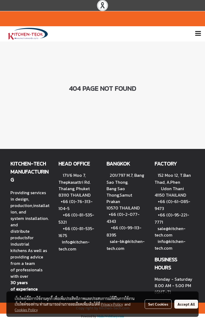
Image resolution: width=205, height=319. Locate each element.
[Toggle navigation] (198, 34)
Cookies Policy (26, 309)
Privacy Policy (112, 304)
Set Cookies (158, 304)
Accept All (186, 304)
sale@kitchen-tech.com (170, 231)
